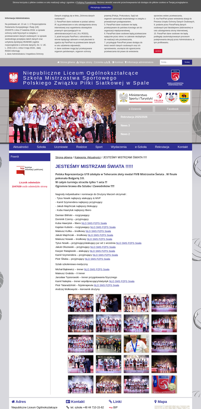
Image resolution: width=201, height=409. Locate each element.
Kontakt (183, 147)
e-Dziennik (135, 109)
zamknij (158, 51)
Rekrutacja (162, 147)
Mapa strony (84, 62)
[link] (94, 223)
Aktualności (20, 147)
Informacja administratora (139, 62)
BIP (113, 384)
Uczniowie (61, 147)
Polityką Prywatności (86, 2)
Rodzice (81, 147)
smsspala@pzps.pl (79, 392)
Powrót (15, 156)
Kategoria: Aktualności (88, 157)
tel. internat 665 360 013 (82, 388)
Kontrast (117, 62)
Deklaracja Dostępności (125, 401)
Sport (98, 147)
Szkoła (41, 147)
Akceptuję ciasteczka (100, 7)
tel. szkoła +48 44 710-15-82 (85, 384)
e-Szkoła (141, 147)
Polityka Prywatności (123, 396)
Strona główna (66, 62)
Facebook (172, 109)
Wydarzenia (119, 147)
